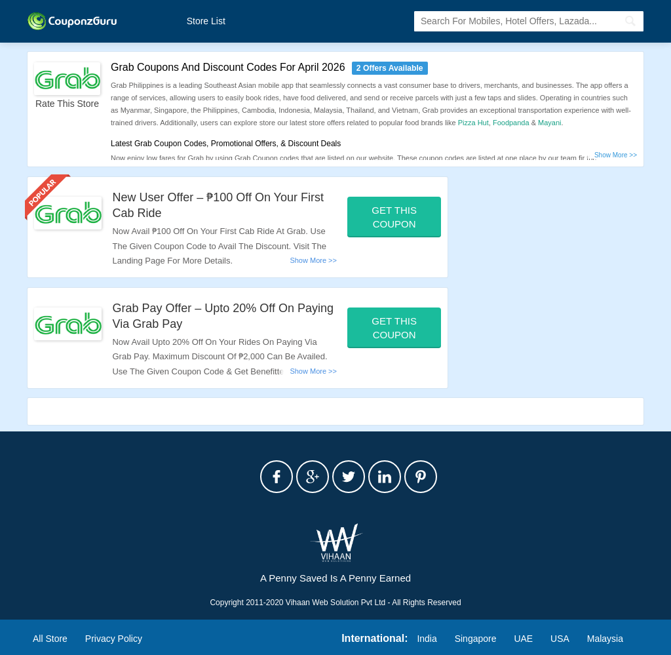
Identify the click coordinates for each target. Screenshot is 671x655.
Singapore (476, 638)
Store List (206, 21)
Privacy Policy (113, 638)
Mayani (549, 123)
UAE (523, 638)
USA (559, 638)
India (426, 638)
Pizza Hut (473, 123)
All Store (50, 638)
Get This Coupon (394, 217)
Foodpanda (511, 123)
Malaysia (605, 638)
